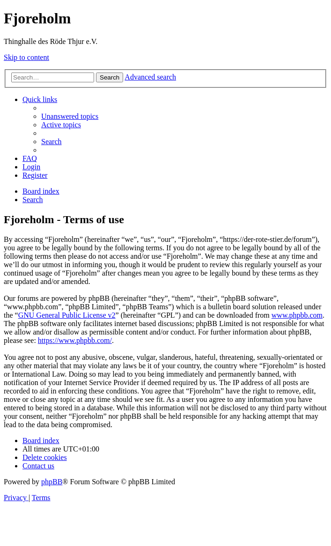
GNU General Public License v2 (67, 315)
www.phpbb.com (297, 315)
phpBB (51, 482)
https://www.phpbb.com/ (75, 340)
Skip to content (26, 57)
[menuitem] (69, 116)
